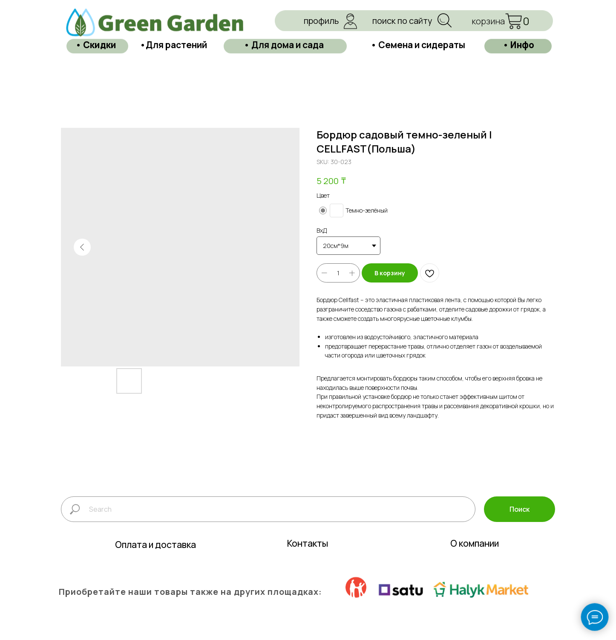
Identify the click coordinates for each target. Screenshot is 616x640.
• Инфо (518, 26)
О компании (474, 562)
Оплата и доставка (155, 563)
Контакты (307, 562)
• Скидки (95, 26)
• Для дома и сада (284, 26)
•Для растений (173, 26)
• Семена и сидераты (418, 26)
